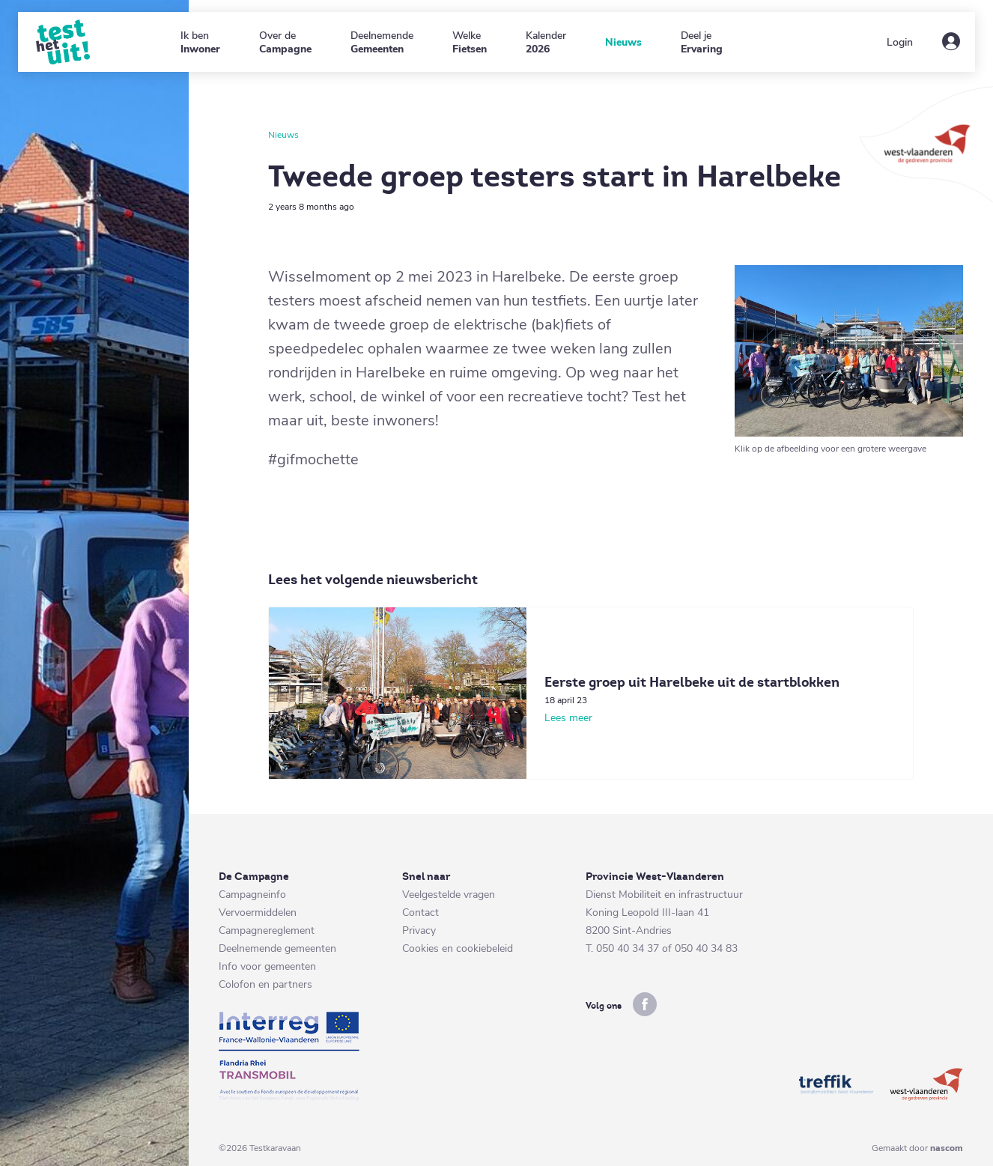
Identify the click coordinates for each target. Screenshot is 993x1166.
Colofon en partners (265, 984)
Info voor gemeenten (267, 966)
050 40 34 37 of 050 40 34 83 (667, 948)
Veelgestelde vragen (448, 894)
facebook (645, 1004)
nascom (946, 1148)
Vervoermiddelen (258, 912)
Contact (420, 912)
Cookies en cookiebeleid (457, 948)
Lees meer (568, 718)
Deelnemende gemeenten (277, 948)
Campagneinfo (252, 894)
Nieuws (283, 135)
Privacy (419, 930)
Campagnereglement (267, 930)
